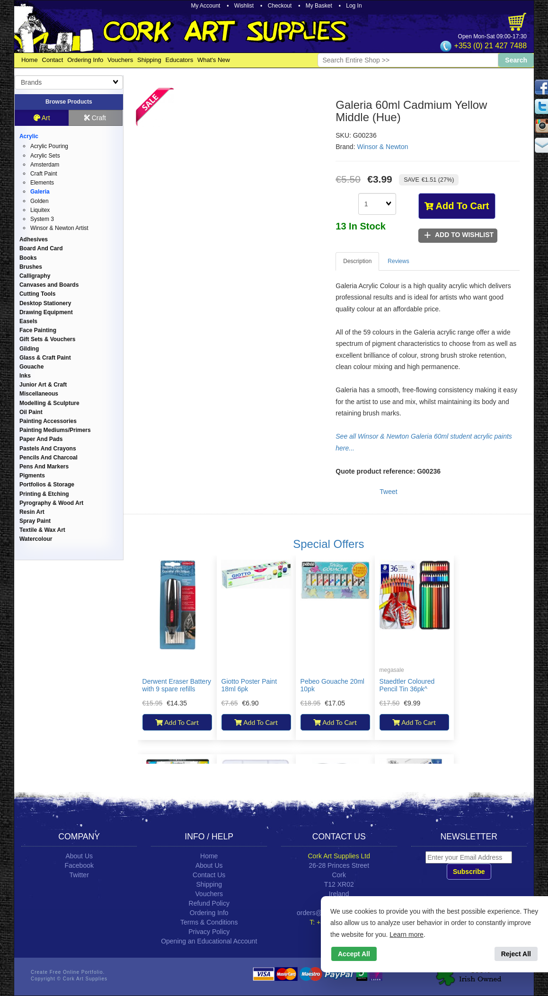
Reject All (516, 954)
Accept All (354, 954)
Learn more (406, 934)
